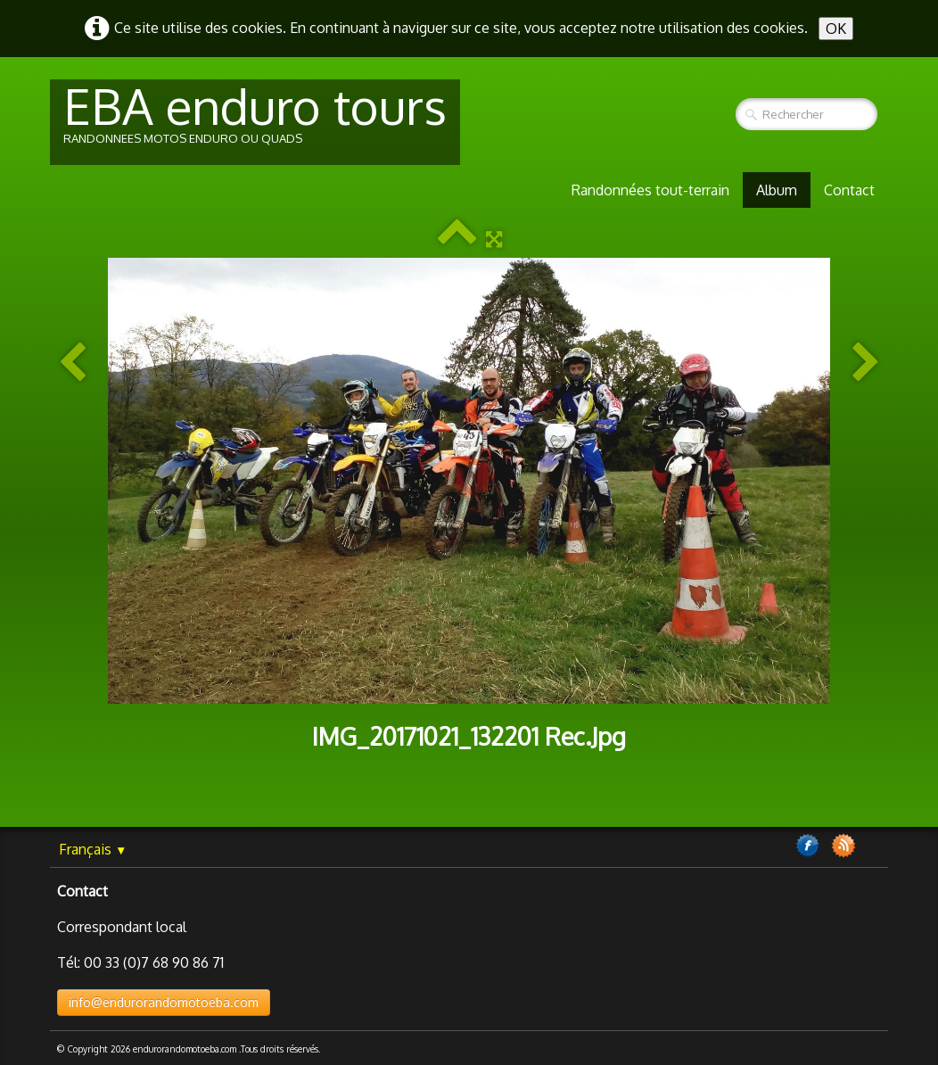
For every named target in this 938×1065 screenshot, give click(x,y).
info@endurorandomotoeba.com (164, 1002)
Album (776, 190)
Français (93, 849)
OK (836, 28)
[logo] (255, 122)
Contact (849, 190)
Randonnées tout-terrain (650, 190)
